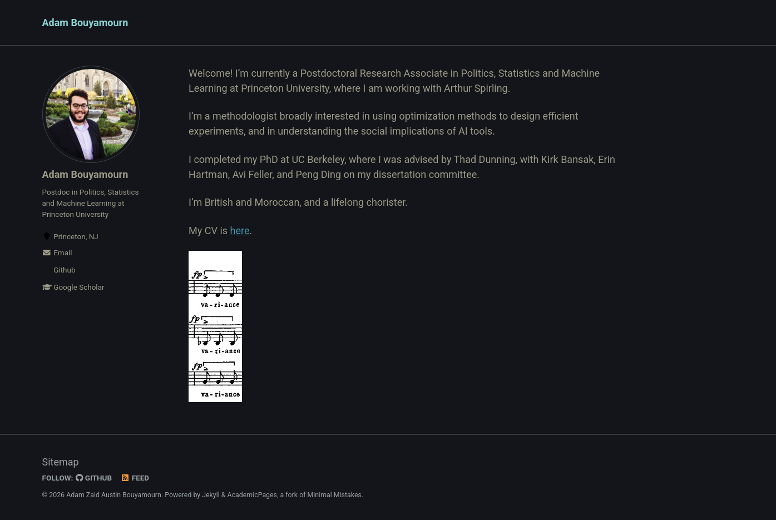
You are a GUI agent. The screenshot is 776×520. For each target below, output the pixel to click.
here (240, 230)
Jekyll (211, 495)
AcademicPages (252, 495)
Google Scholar (73, 287)
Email (57, 252)
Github (59, 269)
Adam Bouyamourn (85, 22)
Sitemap (60, 462)
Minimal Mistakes (335, 495)
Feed (134, 477)
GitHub (94, 477)
